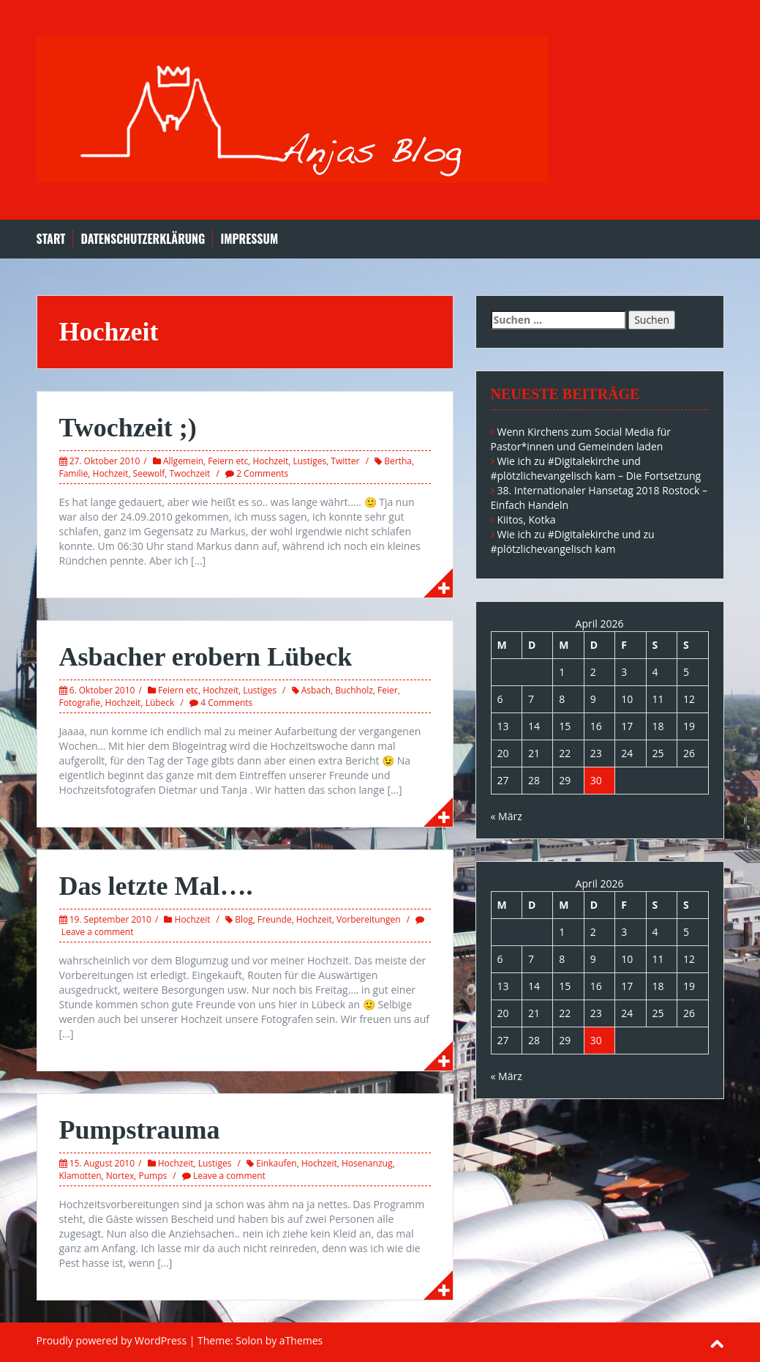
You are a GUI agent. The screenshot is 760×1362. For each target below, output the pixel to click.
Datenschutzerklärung (142, 239)
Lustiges (310, 461)
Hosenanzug (367, 1163)
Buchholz (353, 690)
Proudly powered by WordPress (112, 1340)
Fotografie (80, 702)
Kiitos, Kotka (526, 519)
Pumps (152, 1175)
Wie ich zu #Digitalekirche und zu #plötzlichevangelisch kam (573, 541)
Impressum (249, 239)
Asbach (316, 690)
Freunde (274, 919)
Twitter (345, 461)
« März (506, 816)
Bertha (398, 461)
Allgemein (183, 461)
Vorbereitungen (368, 919)
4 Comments (226, 702)
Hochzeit (270, 461)
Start (51, 239)
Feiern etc (228, 461)
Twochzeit (189, 473)
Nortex (120, 1175)
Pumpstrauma (139, 1130)
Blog (244, 919)
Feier (387, 690)
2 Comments (262, 473)
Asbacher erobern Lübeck (206, 656)
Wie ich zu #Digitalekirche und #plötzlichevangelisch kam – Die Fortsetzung (596, 468)
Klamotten (80, 1175)
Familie (74, 473)
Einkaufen (276, 1163)
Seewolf (149, 473)
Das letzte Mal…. (156, 886)
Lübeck (160, 702)
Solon (249, 1340)
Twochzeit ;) (128, 427)
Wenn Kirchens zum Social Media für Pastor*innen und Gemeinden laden (581, 439)
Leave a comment (97, 932)
